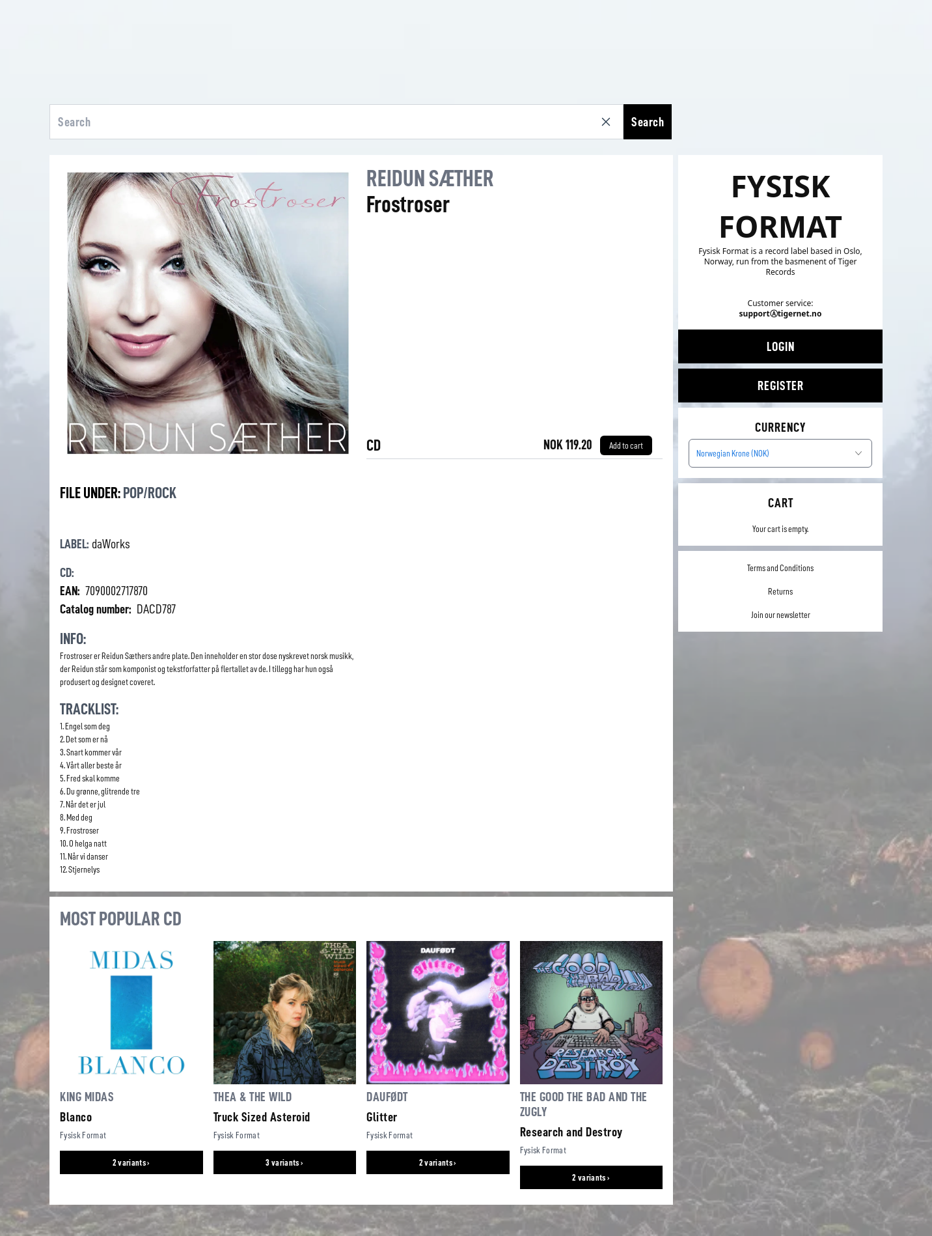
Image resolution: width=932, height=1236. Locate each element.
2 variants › (131, 1162)
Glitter (382, 1116)
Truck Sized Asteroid (261, 1116)
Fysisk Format (83, 1135)
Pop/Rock (149, 493)
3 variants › (284, 1162)
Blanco (76, 1116)
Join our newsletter (780, 614)
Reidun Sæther (430, 178)
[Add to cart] (626, 445)
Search (647, 121)
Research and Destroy (571, 1131)
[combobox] (780, 453)
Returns (780, 591)
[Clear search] (609, 121)
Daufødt (387, 1096)
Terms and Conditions (780, 567)
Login (781, 346)
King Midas (87, 1096)
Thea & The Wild (252, 1096)
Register (781, 385)
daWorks (111, 543)
